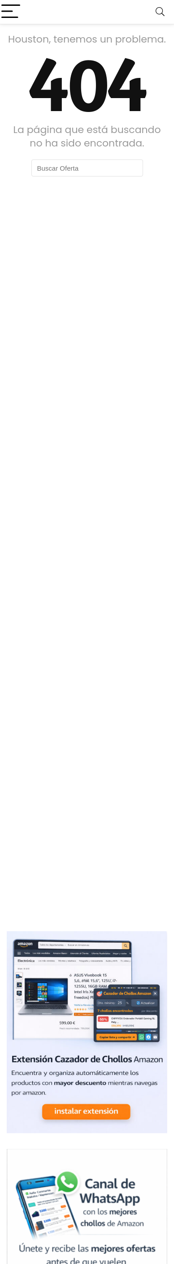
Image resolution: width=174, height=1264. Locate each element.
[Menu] (11, 12)
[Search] (160, 12)
